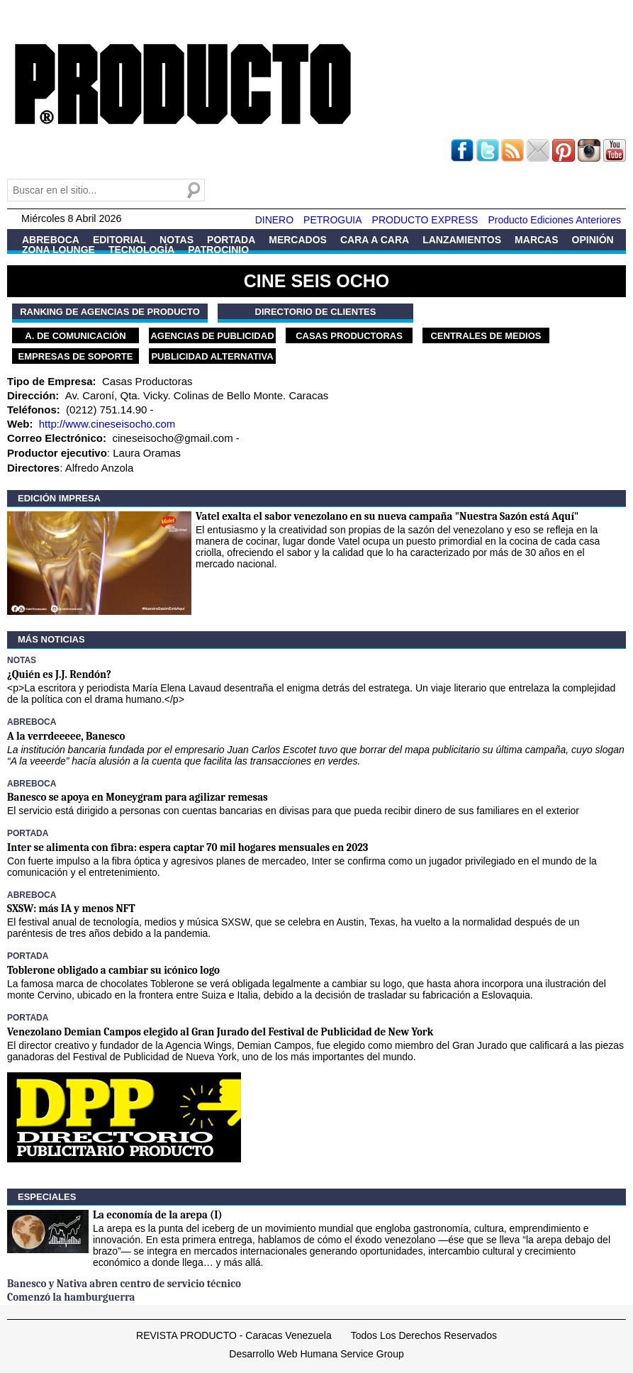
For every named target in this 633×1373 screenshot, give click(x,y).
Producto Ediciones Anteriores (554, 220)
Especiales (47, 1196)
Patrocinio (218, 250)
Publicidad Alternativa (212, 356)
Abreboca (50, 240)
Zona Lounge (58, 250)
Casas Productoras (349, 335)
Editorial (119, 240)
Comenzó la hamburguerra (71, 1297)
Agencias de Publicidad (212, 335)
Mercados (298, 240)
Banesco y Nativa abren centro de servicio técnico (124, 1283)
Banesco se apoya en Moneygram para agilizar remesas (137, 797)
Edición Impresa (59, 498)
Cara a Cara (374, 240)
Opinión (593, 240)
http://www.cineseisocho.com (107, 424)
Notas (176, 240)
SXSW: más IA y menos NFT (71, 908)
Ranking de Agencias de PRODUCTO (110, 311)
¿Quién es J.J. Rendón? (59, 674)
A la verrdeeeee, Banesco (66, 736)
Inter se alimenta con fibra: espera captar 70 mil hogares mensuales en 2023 (187, 847)
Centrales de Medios (485, 335)
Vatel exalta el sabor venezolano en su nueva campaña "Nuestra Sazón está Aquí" (387, 516)
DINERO (274, 220)
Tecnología (141, 250)
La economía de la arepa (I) (158, 1214)
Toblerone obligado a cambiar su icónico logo (113, 970)
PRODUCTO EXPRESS (425, 220)
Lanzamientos (461, 240)
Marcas (536, 240)
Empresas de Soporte (75, 356)
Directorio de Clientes (315, 311)
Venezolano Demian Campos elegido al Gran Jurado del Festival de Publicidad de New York (220, 1031)
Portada (231, 240)
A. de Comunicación (75, 335)
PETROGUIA (332, 220)
